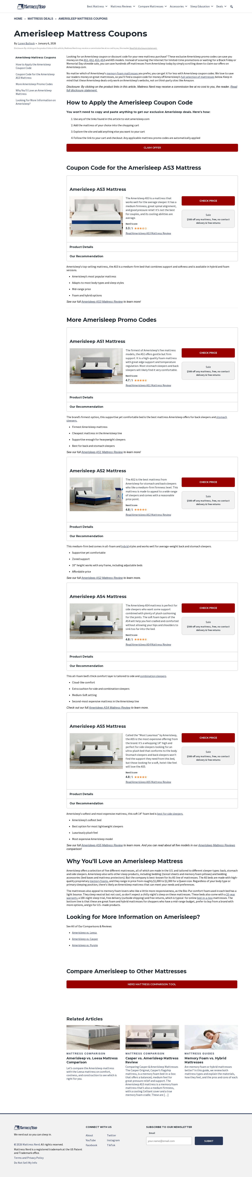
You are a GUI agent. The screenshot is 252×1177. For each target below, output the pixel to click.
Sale (208, 215)
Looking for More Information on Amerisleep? (36, 101)
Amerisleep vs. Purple (85, 945)
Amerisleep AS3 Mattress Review (102, 301)
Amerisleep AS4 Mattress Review (109, 707)
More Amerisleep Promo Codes (34, 84)
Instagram (113, 1140)
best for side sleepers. (170, 813)
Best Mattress (97, 6)
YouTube (91, 1140)
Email (152, 1133)
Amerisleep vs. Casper (85, 939)
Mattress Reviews (123, 6)
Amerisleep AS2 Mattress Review (102, 577)
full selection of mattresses (197, 77)
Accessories (179, 6)
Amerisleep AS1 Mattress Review (102, 452)
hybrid (125, 546)
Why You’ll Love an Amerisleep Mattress (34, 92)
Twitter (111, 1135)
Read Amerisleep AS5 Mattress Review (148, 782)
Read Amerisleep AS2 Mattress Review (148, 514)
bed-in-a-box (205, 898)
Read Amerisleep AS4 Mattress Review (148, 644)
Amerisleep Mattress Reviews (216, 845)
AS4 (102, 60)
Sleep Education (202, 6)
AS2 (91, 60)
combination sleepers (153, 676)
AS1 (86, 60)
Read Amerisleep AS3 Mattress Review (148, 233)
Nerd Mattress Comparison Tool (152, 984)
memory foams (99, 881)
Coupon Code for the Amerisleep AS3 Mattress (35, 75)
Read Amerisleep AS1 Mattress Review (148, 385)
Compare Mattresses (152, 6)
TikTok (111, 1145)
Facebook (91, 1145)
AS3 (97, 60)
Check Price (208, 200)
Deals (221, 6)
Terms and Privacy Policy (29, 1157)
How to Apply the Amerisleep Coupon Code (33, 66)
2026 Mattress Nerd (27, 1144)
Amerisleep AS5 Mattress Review (102, 845)
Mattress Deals (40, 18)
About (89, 1135)
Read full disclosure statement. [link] (143, 48)
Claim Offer (152, 147)
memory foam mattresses (122, 73)
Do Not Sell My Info (25, 1162)
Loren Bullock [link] (26, 43)
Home (18, 18)
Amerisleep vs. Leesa (84, 932)
